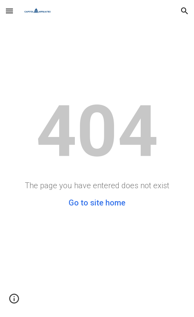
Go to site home (97, 202)
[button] (9, 11)
